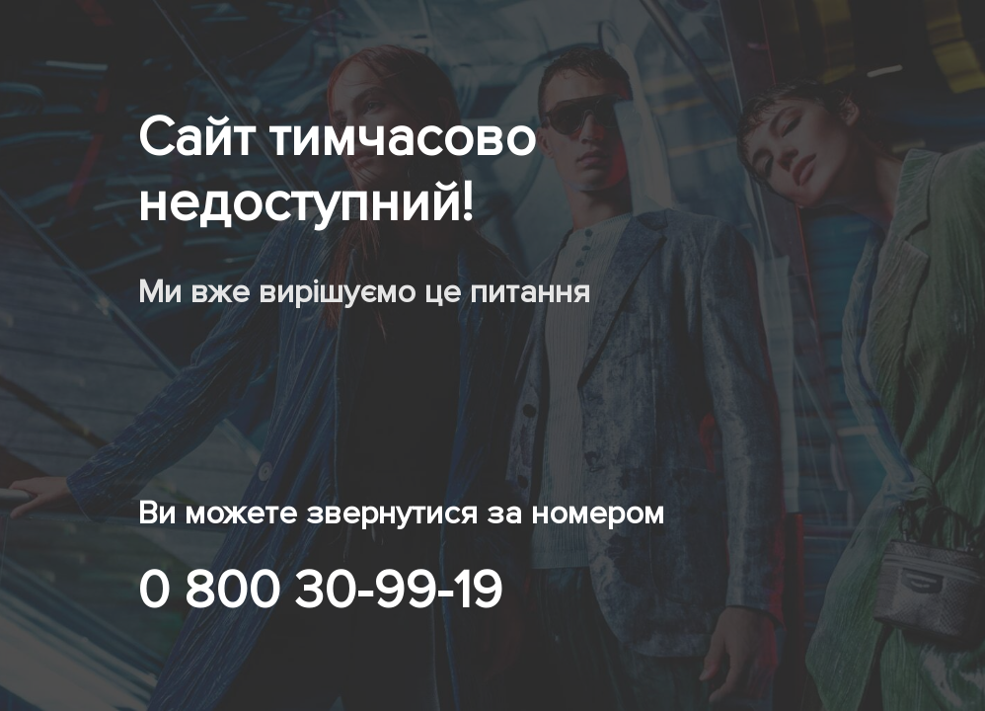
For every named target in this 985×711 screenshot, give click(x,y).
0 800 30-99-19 (319, 590)
